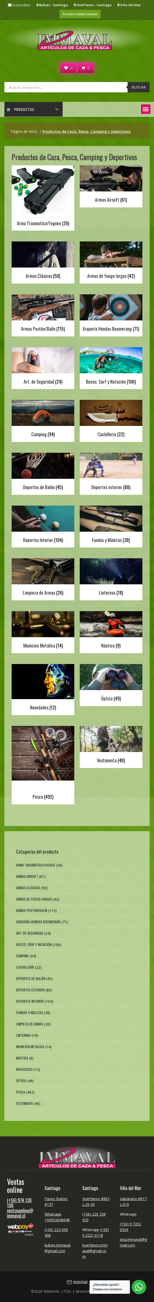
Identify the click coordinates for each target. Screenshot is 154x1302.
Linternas (23, 1035)
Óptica (21, 1080)
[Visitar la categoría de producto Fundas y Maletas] (111, 525)
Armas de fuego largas (34, 899)
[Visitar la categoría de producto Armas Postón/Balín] (43, 314)
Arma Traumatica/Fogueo (35, 865)
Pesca (20, 1092)
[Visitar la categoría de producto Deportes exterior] (111, 472)
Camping (22, 955)
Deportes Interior (30, 1001)
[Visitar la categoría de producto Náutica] (111, 631)
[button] (146, 109)
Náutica (22, 1058)
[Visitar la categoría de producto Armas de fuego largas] (111, 261)
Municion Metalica (30, 1046)
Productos (20, 109)
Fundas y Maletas (29, 1012)
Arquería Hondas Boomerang (38, 921)
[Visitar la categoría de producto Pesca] (43, 764)
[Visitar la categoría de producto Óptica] (111, 683)
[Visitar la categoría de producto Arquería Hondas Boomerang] (111, 314)
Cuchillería (25, 967)
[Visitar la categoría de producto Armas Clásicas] (43, 261)
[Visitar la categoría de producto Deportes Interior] (43, 525)
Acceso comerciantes (80, 14)
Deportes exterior (30, 989)
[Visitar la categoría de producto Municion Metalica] (43, 631)
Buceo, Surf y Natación (34, 944)
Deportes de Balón (30, 978)
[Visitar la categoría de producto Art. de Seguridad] (43, 367)
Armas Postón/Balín (31, 910)
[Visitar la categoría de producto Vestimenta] (111, 745)
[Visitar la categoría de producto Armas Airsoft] (111, 185)
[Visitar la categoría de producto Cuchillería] (111, 419)
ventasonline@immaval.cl (20, 1213)
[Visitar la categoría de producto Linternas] (111, 578)
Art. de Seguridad (29, 933)
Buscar (138, 87)
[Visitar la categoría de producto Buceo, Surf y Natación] (111, 367)
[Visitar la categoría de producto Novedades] (43, 688)
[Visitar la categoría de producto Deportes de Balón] (43, 472)
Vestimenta (24, 1103)
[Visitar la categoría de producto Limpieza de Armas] (43, 578)
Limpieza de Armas (29, 1023)
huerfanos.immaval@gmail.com (95, 1251)
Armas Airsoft (27, 876)
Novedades (24, 1069)
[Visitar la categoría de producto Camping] (43, 419)
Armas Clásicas (28, 887)
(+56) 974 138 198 (19, 1203)
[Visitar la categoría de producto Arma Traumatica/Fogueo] (43, 196)
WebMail (80, 1281)
